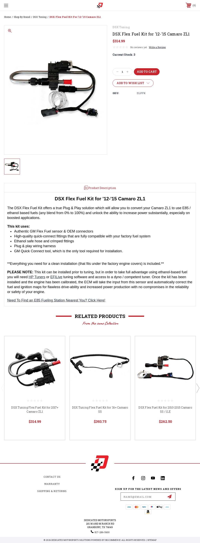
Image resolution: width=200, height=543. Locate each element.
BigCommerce (113, 539)
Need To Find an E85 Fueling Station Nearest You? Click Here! (56, 300)
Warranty (52, 483)
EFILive (56, 277)
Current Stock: (124, 54)
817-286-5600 (102, 532)
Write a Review (157, 47)
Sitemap (151, 539)
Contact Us (52, 476)
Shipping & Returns (52, 491)
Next (198, 388)
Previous (3, 388)
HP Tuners (37, 277)
